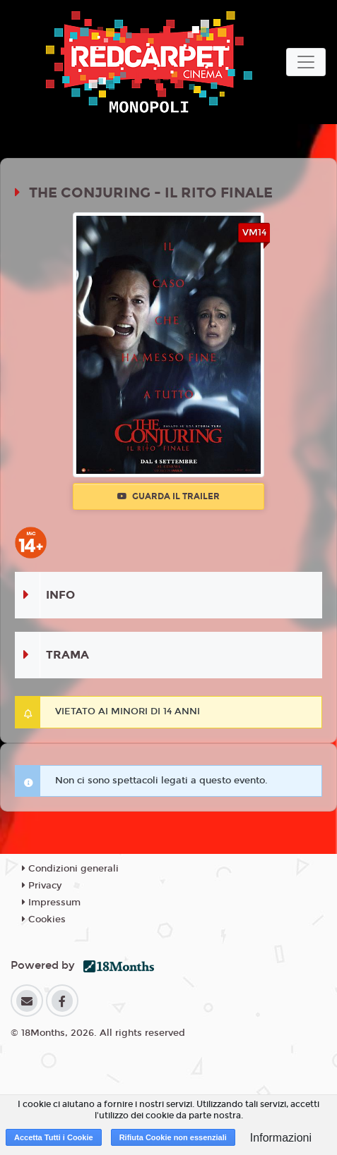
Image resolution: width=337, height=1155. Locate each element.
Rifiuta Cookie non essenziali (173, 1137)
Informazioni (281, 1138)
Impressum (51, 902)
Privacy (41, 885)
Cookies (44, 919)
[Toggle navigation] (306, 62)
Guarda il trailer (168, 496)
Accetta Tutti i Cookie (53, 1137)
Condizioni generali (70, 868)
